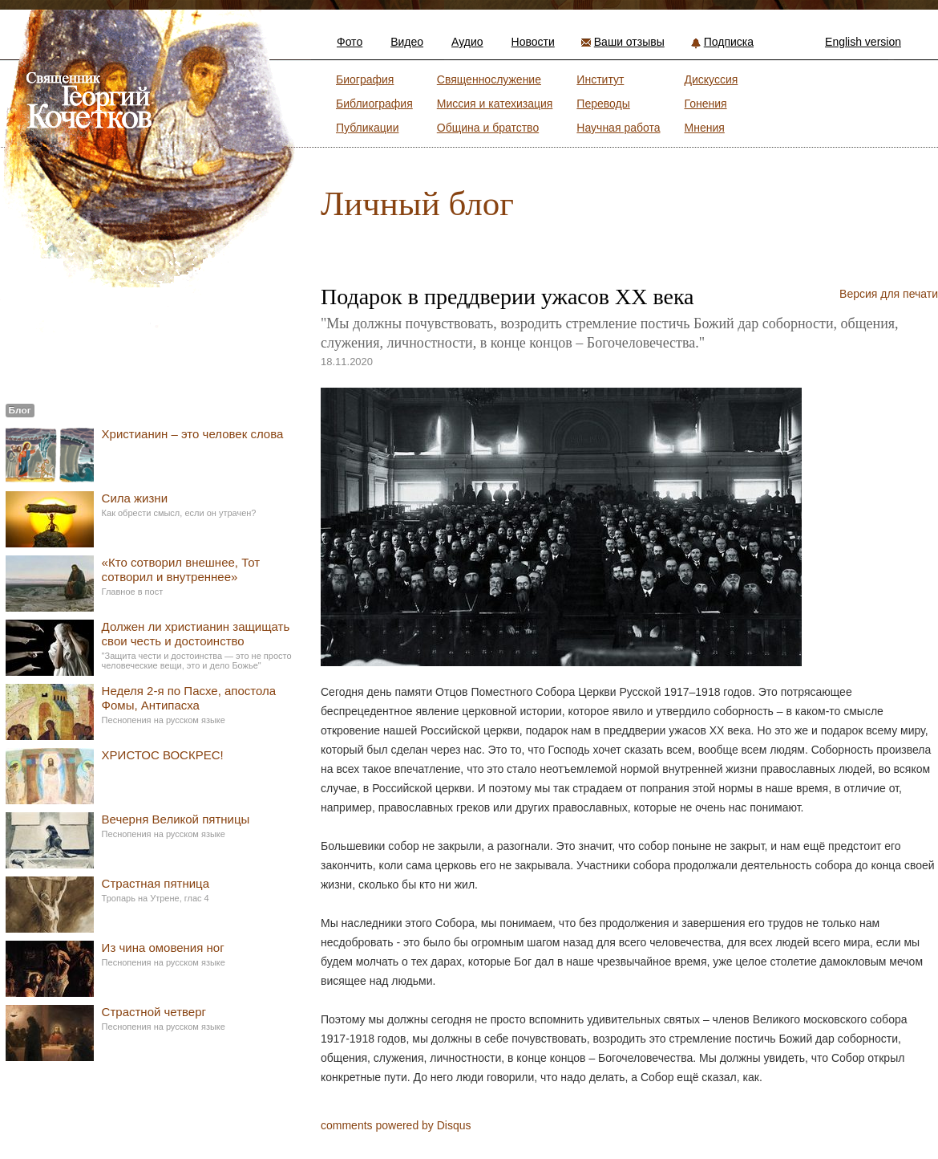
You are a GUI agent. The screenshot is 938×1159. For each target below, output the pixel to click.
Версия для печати (888, 293)
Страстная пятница (155, 883)
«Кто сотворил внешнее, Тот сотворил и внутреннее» (181, 569)
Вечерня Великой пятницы (176, 819)
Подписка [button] (729, 41)
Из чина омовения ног (163, 947)
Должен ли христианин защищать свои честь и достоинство (196, 634)
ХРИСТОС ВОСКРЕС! (163, 755)
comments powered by (396, 1125)
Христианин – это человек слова (193, 434)
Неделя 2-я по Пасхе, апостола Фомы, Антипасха (189, 698)
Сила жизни (135, 498)
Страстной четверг (154, 1012)
